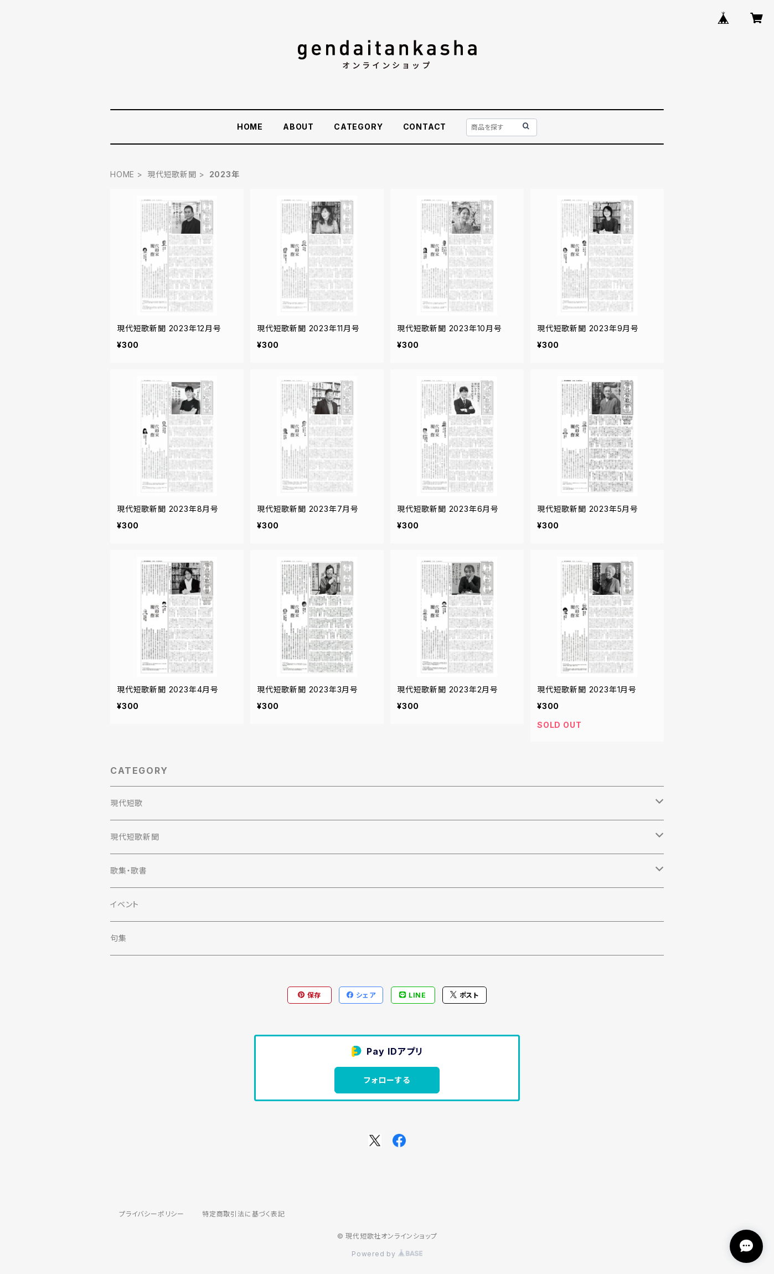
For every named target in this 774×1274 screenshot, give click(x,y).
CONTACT (425, 126)
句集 (118, 938)
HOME (250, 126)
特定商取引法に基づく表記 (243, 1214)
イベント (124, 904)
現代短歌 (126, 803)
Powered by (387, 1254)
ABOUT (298, 126)
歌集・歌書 (128, 870)
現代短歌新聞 (172, 174)
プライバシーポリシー (151, 1214)
